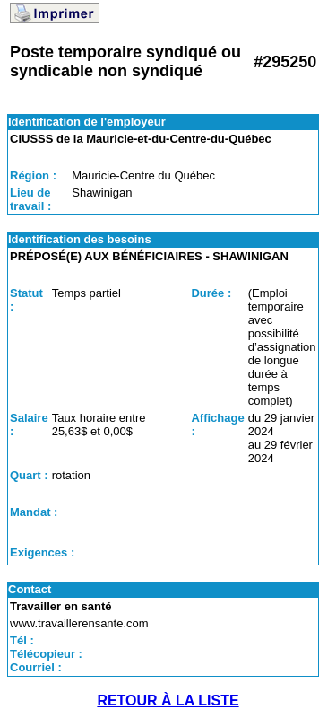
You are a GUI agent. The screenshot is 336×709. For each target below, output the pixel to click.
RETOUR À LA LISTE (167, 700)
